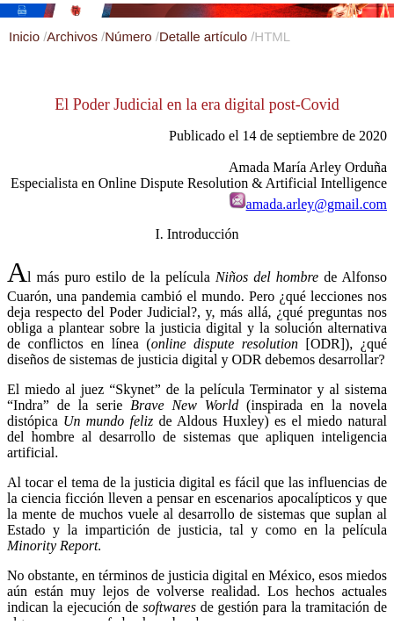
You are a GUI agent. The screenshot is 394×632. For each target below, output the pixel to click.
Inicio (26, 36)
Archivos (74, 36)
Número (130, 36)
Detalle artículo (205, 36)
